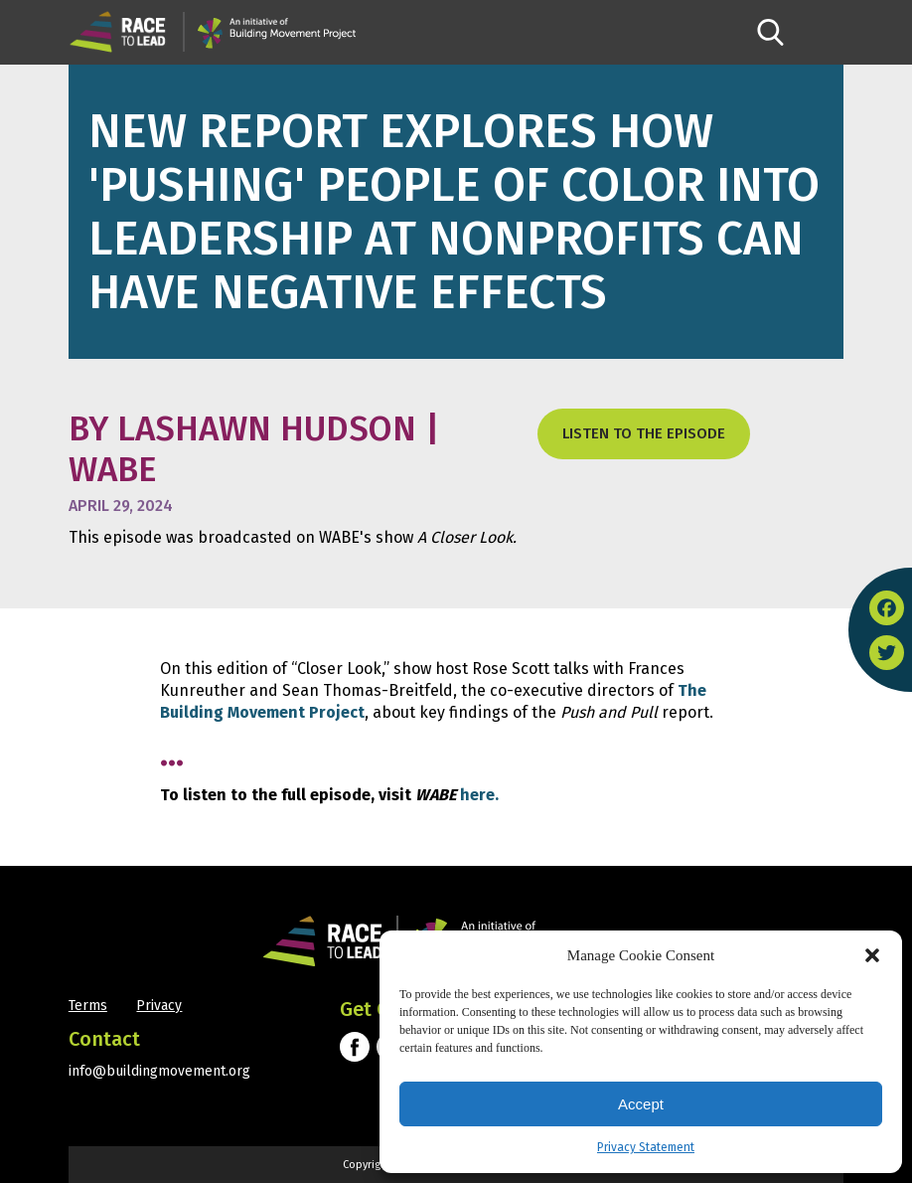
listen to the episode (643, 433)
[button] (872, 955)
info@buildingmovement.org (159, 1071)
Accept (641, 1104)
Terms (88, 1005)
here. (479, 794)
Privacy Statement (645, 1147)
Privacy (159, 1005)
